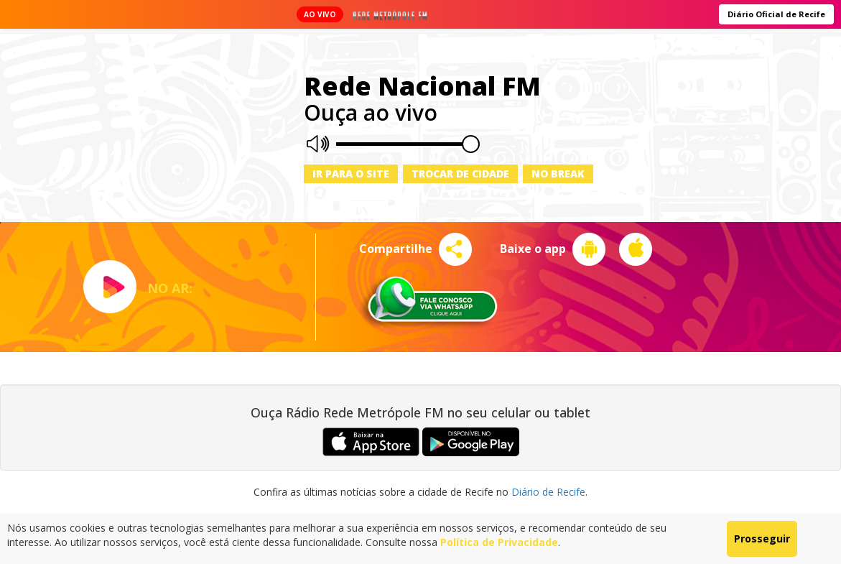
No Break (558, 173)
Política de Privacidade (499, 542)
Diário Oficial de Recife (776, 14)
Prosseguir (762, 538)
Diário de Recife (548, 492)
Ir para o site (350, 173)
